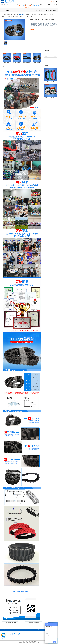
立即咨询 (31, 29)
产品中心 (43, 10)
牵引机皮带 (23, 642)
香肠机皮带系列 (46, 14)
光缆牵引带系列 (15, 14)
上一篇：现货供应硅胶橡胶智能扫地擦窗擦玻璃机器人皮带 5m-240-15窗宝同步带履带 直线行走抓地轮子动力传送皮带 (10, 622)
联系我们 (55, 4)
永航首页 (39, 10)
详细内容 (3, 66)
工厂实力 (18, 629)
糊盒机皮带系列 (9, 14)
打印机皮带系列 (9, 16)
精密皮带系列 (21, 16)
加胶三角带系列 (34, 14)
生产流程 (25, 629)
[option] (14, 29)
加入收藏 (40, 4)
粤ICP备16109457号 (29, 643)
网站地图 (48, 4)
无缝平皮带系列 (40, 14)
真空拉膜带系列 (28, 14)
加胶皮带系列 (4, 16)
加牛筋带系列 (52, 14)
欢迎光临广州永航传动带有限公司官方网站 (9, 4)
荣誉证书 (32, 629)
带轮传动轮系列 (26, 16)
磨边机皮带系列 (15, 16)
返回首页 (32, 4)
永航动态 (39, 629)
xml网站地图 (37, 642)
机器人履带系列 (54, 10)
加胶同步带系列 (48, 10)
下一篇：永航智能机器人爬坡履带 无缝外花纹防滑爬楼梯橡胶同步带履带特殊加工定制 (33, 622)
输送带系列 (32, 16)
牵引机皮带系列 (4, 14)
